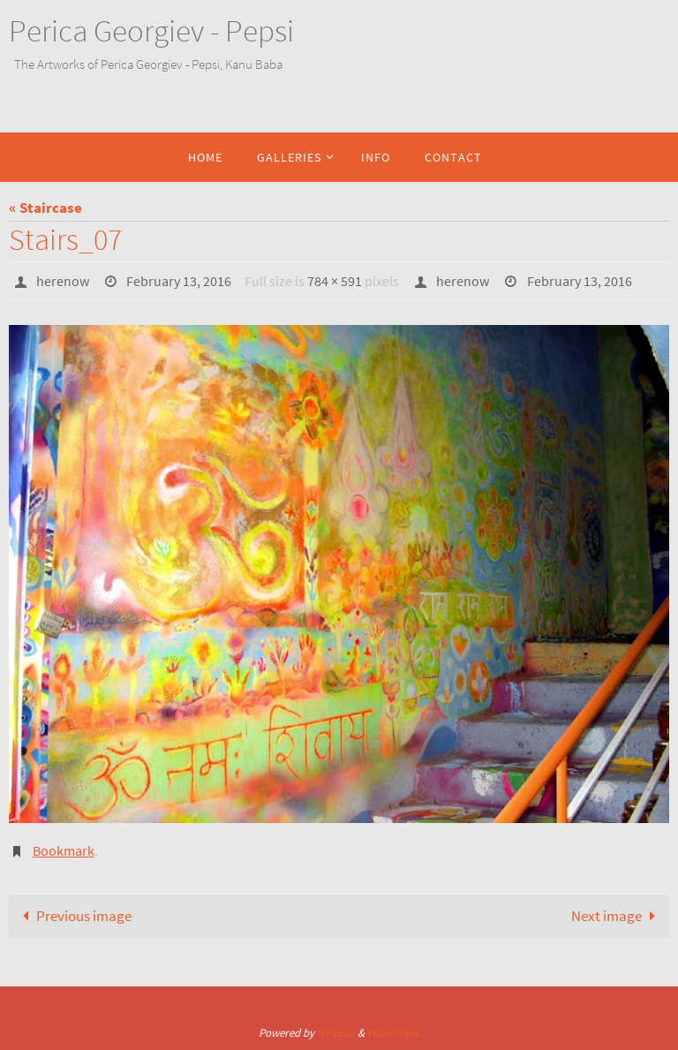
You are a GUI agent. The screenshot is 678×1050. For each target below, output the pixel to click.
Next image (617, 915)
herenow (62, 281)
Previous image (73, 915)
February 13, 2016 (178, 281)
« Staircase (45, 207)
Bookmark (63, 850)
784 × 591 (334, 281)
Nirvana (336, 1032)
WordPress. (393, 1032)
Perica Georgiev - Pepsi (151, 30)
